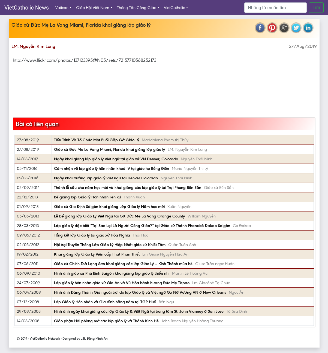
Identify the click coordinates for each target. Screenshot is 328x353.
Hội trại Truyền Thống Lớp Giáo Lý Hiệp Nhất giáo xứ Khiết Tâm (109, 244)
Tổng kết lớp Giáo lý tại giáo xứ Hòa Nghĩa (92, 235)
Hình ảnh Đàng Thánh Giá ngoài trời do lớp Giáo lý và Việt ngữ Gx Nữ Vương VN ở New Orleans (140, 292)
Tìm (316, 7)
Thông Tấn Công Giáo (136, 7)
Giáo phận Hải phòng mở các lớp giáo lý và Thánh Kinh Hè (106, 320)
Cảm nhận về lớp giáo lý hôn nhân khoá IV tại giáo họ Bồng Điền (111, 168)
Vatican (61, 7)
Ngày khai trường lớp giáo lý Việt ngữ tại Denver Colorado (106, 178)
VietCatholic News (26, 7)
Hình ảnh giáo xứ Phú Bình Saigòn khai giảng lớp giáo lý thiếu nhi (111, 273)
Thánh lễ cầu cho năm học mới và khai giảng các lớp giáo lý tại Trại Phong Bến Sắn (127, 187)
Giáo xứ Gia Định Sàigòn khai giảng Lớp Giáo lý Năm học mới (109, 206)
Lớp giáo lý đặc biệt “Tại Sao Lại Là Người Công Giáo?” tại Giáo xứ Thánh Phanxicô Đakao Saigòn (142, 225)
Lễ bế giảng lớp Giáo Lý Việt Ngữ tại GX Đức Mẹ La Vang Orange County (119, 216)
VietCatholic (174, 7)
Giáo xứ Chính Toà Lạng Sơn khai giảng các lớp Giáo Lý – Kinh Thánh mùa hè (123, 263)
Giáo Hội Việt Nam (92, 7)
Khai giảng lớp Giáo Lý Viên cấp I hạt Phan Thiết (97, 254)
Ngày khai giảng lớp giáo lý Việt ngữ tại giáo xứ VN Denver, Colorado (116, 158)
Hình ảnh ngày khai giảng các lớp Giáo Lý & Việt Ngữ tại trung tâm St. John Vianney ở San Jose (139, 311)
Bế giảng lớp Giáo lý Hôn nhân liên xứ (87, 197)
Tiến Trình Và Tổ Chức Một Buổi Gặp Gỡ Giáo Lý (96, 139)
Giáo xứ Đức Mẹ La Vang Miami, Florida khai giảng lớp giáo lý (109, 149)
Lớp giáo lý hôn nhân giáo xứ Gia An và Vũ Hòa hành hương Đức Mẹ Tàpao (121, 282)
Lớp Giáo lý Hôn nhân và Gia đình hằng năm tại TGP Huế (105, 301)
